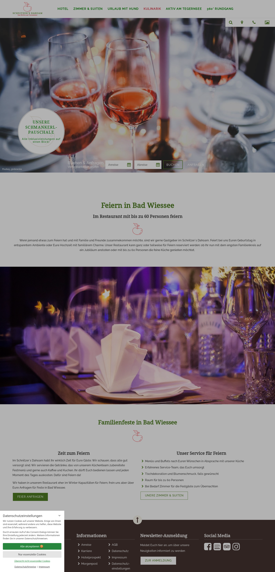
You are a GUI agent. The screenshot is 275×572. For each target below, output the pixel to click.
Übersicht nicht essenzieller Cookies (32, 561)
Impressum (44, 567)
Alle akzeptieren (32, 546)
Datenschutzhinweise (25, 567)
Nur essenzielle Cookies (32, 554)
